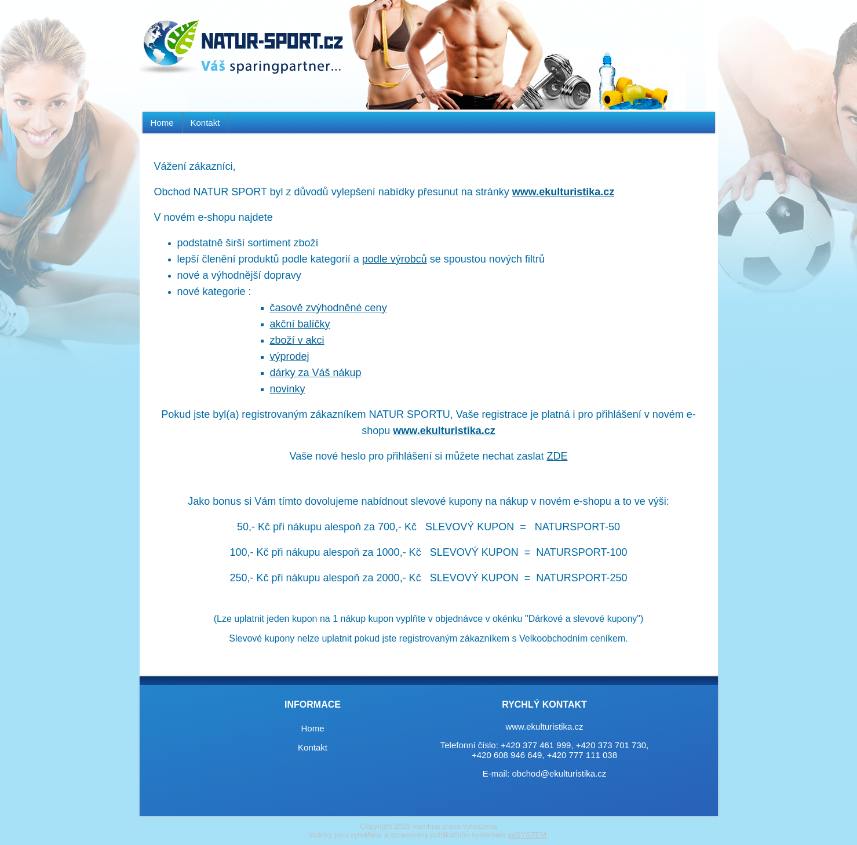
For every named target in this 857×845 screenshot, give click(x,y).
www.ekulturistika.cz (563, 192)
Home (162, 123)
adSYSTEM (527, 835)
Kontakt (205, 123)
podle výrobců (394, 259)
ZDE (556, 456)
